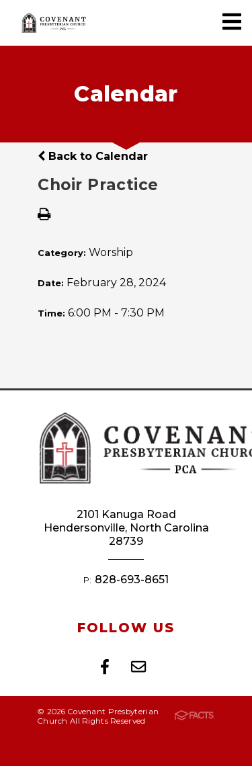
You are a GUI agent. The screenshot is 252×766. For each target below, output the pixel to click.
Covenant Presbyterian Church (54, 23)
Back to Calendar (93, 156)
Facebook (105, 666)
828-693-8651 (132, 579)
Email (138, 666)
